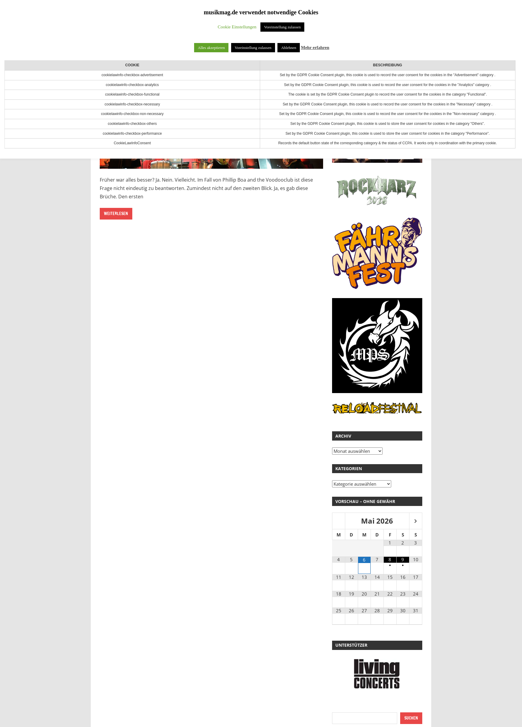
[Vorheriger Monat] (338, 521)
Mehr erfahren (315, 47)
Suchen (411, 718)
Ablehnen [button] (288, 47)
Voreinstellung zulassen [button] (282, 27)
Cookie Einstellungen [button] (237, 26)
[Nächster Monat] (415, 521)
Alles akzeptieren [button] (211, 47)
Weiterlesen (116, 214)
